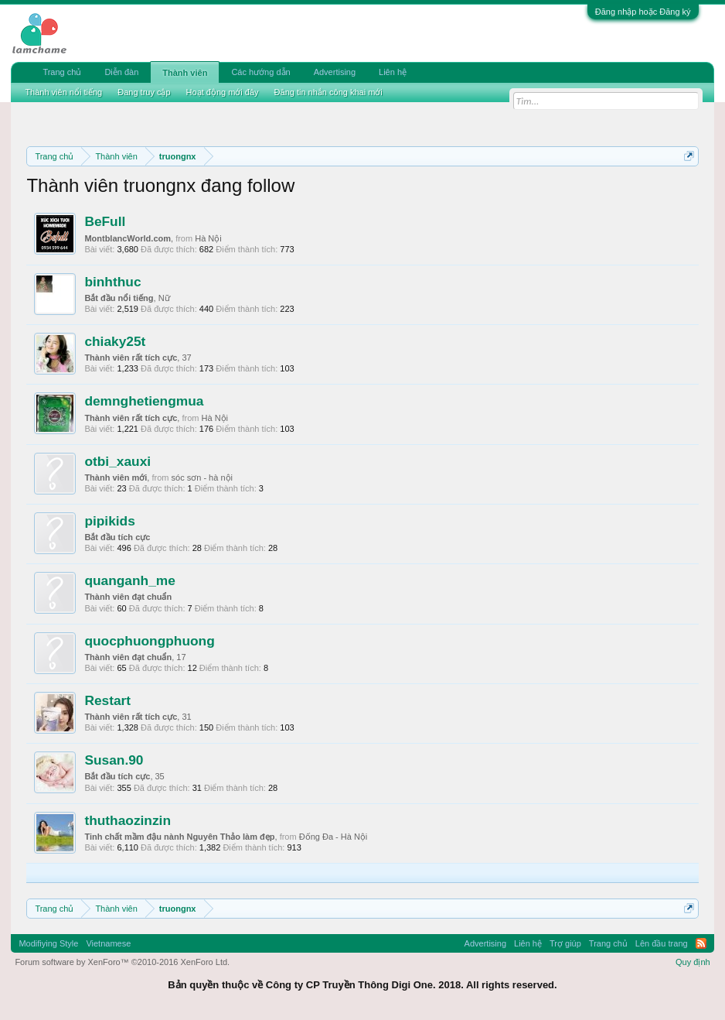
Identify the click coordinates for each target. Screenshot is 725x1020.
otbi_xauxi (117, 461)
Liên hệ (393, 72)
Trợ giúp (565, 943)
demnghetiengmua (143, 401)
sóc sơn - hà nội (202, 477)
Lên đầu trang (661, 943)
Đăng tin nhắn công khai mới (328, 92)
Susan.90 (113, 760)
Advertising (335, 72)
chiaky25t (114, 341)
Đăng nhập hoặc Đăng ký (643, 11)
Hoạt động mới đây (222, 92)
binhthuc (112, 281)
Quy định (693, 962)
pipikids (109, 521)
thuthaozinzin (127, 820)
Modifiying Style (48, 943)
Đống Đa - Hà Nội (333, 836)
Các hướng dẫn (260, 72)
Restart (107, 700)
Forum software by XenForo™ (122, 962)
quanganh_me (129, 580)
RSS (701, 943)
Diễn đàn (121, 72)
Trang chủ (62, 72)
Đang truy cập (143, 92)
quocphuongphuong (149, 641)
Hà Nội (208, 238)
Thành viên (184, 72)
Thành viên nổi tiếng (63, 92)
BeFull (104, 221)
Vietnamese (108, 943)
